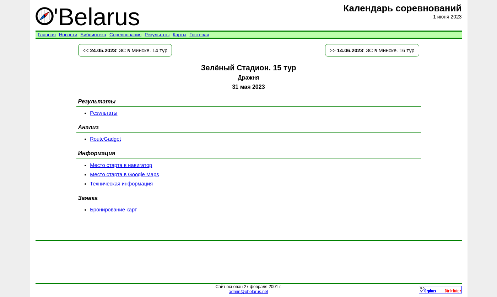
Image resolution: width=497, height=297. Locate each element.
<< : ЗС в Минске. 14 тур (124, 50)
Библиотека (93, 34)
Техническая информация (121, 184)
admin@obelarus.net (248, 291)
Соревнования (125, 34)
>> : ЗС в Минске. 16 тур (372, 50)
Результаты (157, 34)
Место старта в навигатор (121, 165)
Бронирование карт (113, 209)
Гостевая (199, 34)
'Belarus (88, 16)
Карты (179, 34)
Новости (68, 34)
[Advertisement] (249, 262)
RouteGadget (105, 139)
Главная (47, 34)
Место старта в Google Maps (124, 174)
